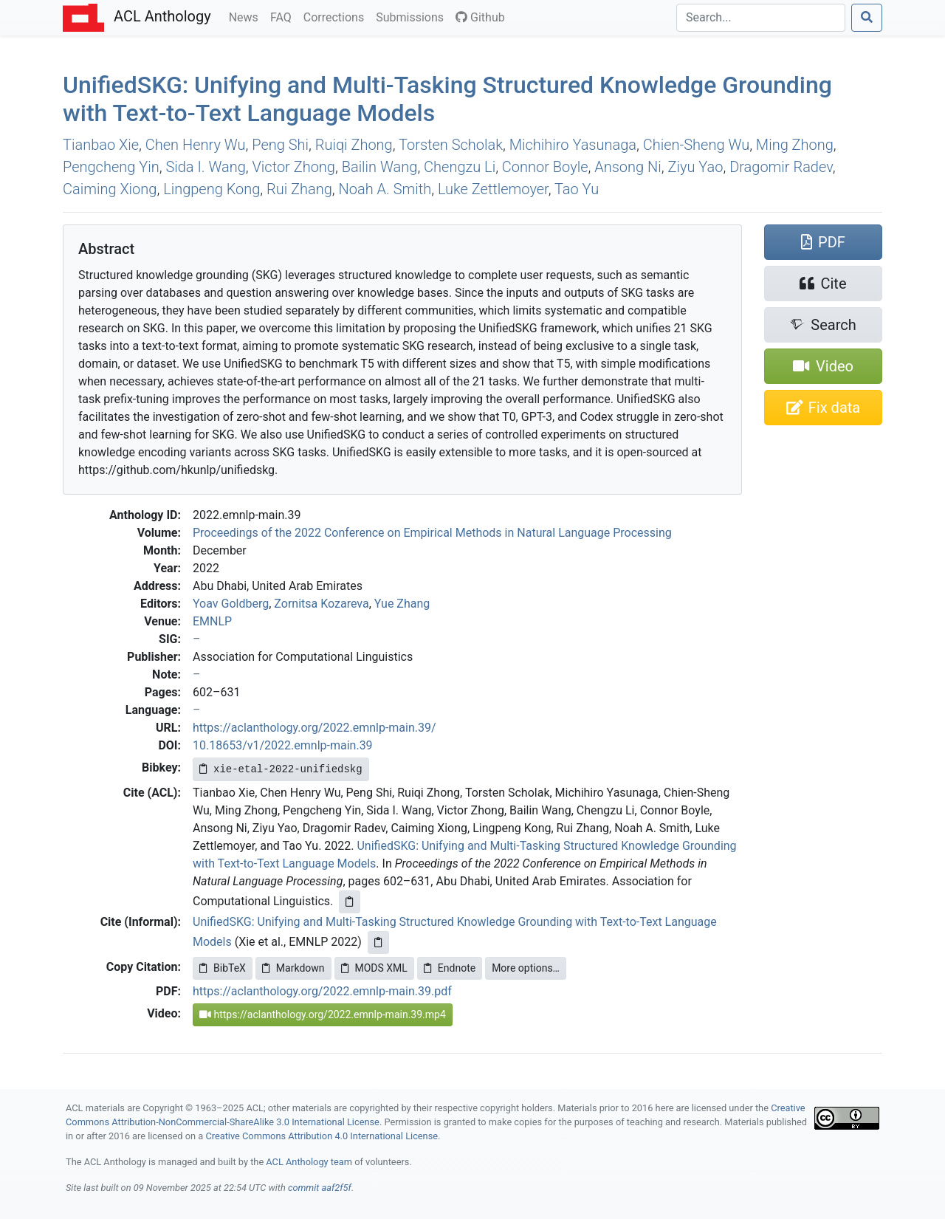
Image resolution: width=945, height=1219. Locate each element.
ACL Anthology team (309, 1161)
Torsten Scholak (451, 145)
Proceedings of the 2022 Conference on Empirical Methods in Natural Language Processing (432, 533)
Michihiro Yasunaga (572, 145)
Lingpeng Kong (211, 189)
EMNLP (212, 621)
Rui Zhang (299, 189)
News (246, 16)
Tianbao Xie (101, 145)
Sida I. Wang (205, 167)
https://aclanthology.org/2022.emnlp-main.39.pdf (322, 991)
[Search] (760, 18)
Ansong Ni (628, 167)
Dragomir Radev (781, 167)
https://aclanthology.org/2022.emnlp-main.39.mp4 (322, 1014)
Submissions (413, 16)
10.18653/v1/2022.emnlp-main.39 (283, 745)
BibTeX (222, 968)
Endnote (449, 968)
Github (480, 17)
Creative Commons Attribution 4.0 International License (321, 1135)
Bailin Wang (380, 167)
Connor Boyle (545, 167)
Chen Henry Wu (195, 145)
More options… (526, 968)
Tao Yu (576, 189)
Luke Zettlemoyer (493, 189)
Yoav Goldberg (231, 604)
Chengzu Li (459, 167)
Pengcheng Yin (111, 167)
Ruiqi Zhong (354, 145)
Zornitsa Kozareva (321, 604)
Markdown (293, 968)
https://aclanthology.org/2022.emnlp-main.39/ (314, 728)
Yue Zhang (402, 604)
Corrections (336, 16)
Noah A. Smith (385, 189)
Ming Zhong (795, 145)
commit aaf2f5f (319, 1187)
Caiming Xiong (110, 189)
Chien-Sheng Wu (696, 145)
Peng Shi (280, 145)
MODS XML (374, 968)
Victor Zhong (293, 167)
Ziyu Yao (695, 167)
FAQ (284, 16)
